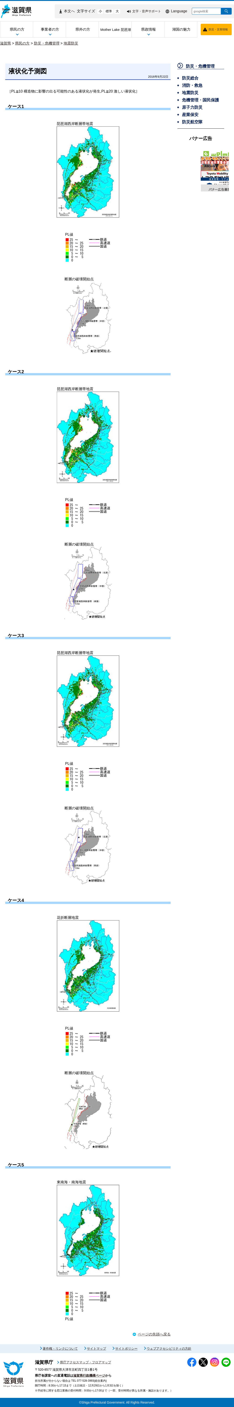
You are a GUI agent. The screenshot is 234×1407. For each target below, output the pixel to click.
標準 (109, 11)
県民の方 (22, 43)
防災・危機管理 (47, 43)
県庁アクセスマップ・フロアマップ (85, 1362)
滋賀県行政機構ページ (89, 1375)
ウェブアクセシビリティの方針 (169, 1348)
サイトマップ (96, 1348)
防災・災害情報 (218, 29)
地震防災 (71, 43)
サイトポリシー (126, 1348)
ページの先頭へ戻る (154, 1334)
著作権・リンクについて (60, 1348)
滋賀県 (5, 43)
